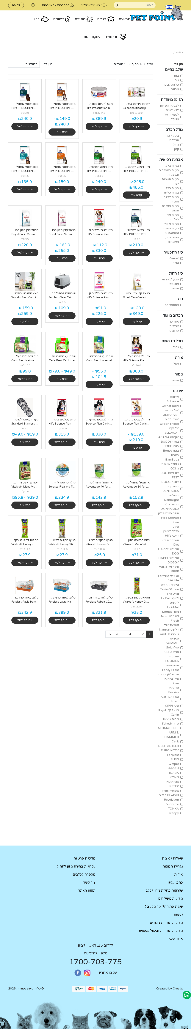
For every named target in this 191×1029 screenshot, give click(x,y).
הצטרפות (48, 5)
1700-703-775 (95, 961)
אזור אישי (176, 939)
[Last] (109, 634)
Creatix (178, 988)
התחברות (63, 5)
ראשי (179, 52)
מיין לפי (47, 64)
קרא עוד (62, 132)
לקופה (16, 5)
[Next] (117, 634)
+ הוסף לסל (136, 126)
